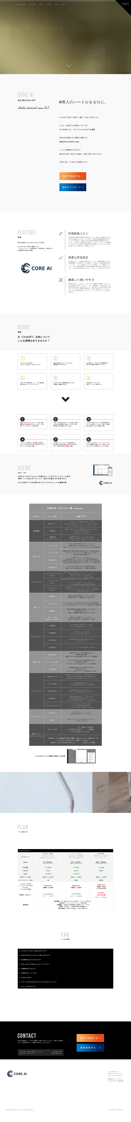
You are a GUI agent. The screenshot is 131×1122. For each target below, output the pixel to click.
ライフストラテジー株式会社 (115, 1080)
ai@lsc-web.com (56, 1053)
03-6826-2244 (57, 1051)
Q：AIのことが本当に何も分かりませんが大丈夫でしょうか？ (38, 982)
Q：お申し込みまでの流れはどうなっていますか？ (34, 964)
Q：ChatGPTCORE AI (33, 951)
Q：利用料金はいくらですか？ (28, 973)
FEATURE (32, 4)
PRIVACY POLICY (116, 1109)
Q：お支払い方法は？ (25, 977)
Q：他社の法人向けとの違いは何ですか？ (35, 955)
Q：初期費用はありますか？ (27, 968)
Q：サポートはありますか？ (27, 986)
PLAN (56, 4)
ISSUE (41, 4)
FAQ (62, 4)
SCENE (49, 4)
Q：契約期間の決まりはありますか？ (30, 960)
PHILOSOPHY (20, 4)
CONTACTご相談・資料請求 (125, 4)
